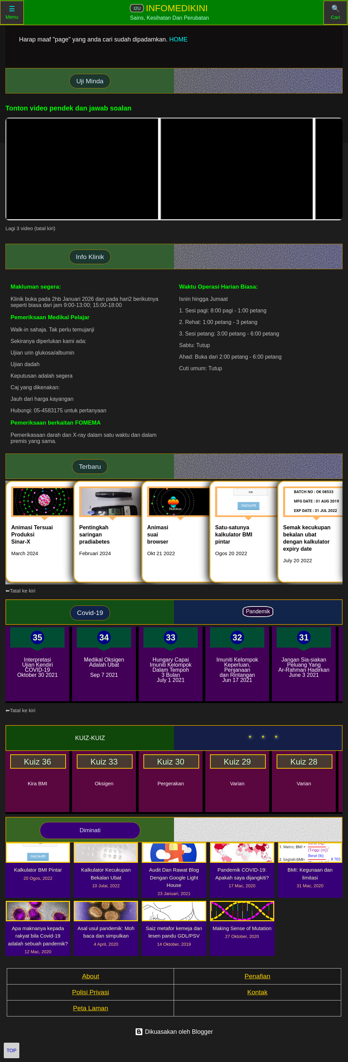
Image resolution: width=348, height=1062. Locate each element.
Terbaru (90, 466)
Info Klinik (90, 256)
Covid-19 (90, 612)
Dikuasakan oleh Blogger (174, 1031)
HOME (178, 39)
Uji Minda (90, 81)
